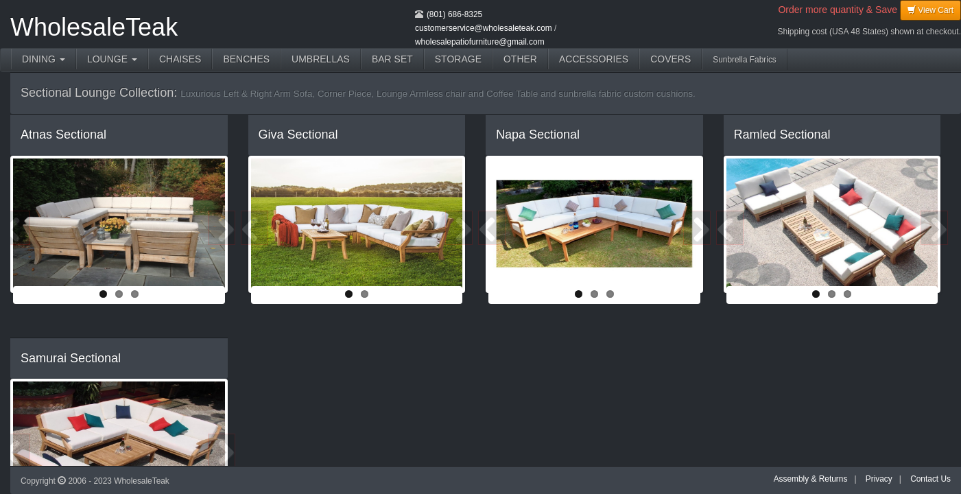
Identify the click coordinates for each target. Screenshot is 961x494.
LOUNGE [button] (112, 59)
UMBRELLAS (321, 59)
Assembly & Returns (811, 479)
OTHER (520, 59)
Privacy (879, 479)
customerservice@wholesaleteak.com (483, 28)
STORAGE (458, 59)
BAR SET (392, 59)
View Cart (930, 10)
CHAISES (180, 59)
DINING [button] (43, 59)
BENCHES (246, 59)
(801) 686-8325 (454, 14)
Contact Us (930, 479)
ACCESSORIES (593, 59)
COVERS (670, 59)
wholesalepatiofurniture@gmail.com (480, 42)
